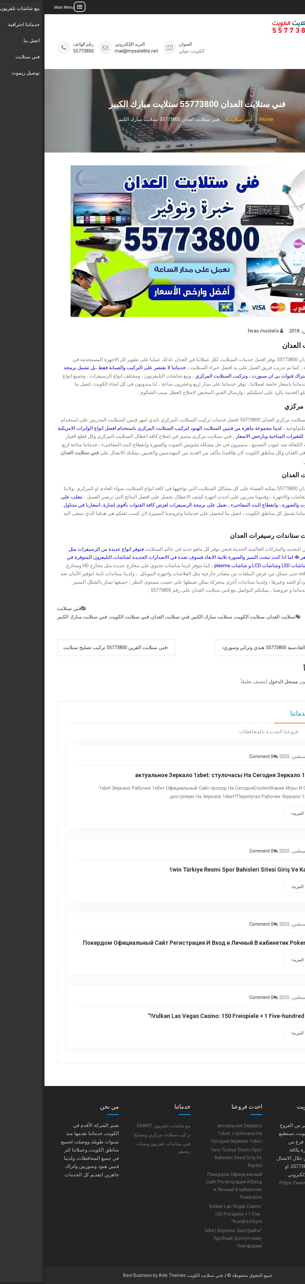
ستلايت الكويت (205, 617)
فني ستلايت (25, 608)
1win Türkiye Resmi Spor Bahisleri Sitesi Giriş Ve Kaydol (199, 869)
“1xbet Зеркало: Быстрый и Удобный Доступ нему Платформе (189, 1238)
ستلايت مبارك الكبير (167, 617)
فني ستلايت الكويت (84, 617)
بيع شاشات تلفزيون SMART (119, 1125)
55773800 (39, 51)
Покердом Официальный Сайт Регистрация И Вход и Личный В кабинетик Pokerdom (155, 942)
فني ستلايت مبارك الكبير (38, 617)
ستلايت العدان (236, 617)
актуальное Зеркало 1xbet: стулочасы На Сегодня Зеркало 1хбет (182, 775)
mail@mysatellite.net (91, 51)
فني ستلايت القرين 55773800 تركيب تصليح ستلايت (70, 647)
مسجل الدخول (238, 682)
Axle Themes (127, 1275)
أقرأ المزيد (257, 813)
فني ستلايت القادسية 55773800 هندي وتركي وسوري (232, 647)
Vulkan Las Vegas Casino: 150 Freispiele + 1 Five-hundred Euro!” (188, 1015)
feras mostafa (218, 331)
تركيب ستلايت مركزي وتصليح (117, 1134)
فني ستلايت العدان (126, 617)
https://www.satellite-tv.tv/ (261, 1183)
